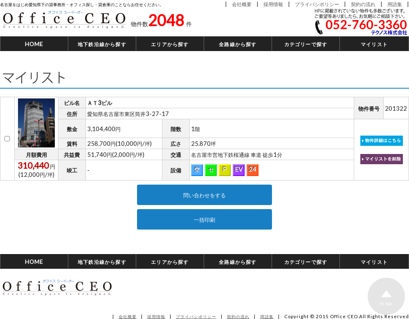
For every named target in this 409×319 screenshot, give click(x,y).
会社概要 (242, 3)
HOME (34, 43)
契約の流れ (363, 3)
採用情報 (273, 3)
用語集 (394, 3)
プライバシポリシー (317, 3)
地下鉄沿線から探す (102, 43)
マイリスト (374, 43)
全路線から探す (237, 43)
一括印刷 (204, 219)
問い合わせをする (204, 195)
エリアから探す (170, 43)
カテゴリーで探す (306, 43)
